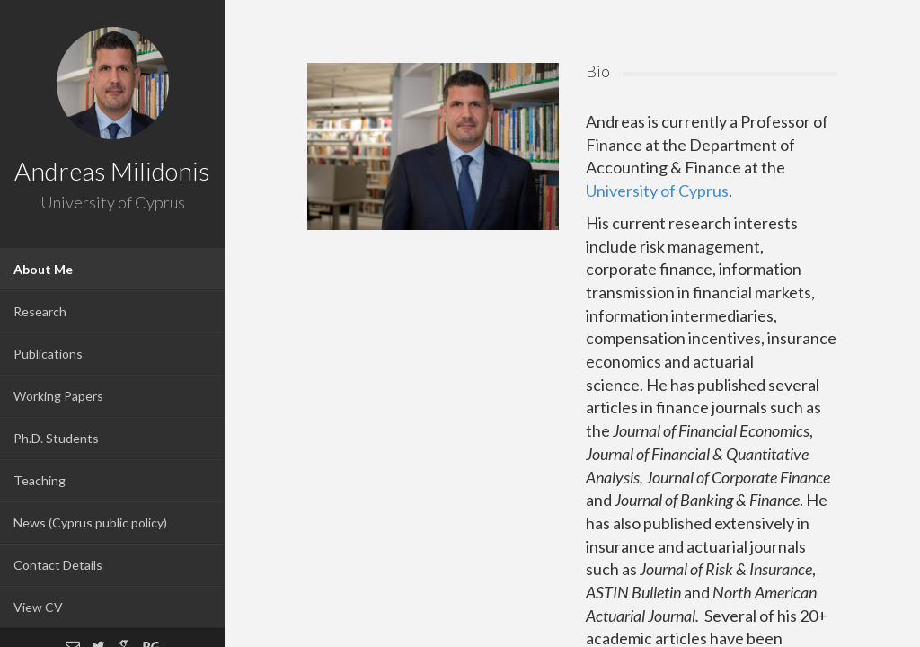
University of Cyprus (657, 190)
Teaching (39, 480)
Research (39, 311)
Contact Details (57, 564)
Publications (48, 353)
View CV (38, 607)
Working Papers (58, 395)
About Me (43, 269)
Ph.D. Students (56, 438)
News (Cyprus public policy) (90, 522)
